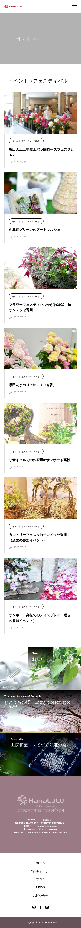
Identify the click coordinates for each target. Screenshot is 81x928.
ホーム (40, 863)
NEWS (40, 887)
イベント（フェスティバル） (26, 141)
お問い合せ (40, 895)
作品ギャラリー (40, 871)
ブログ (40, 879)
